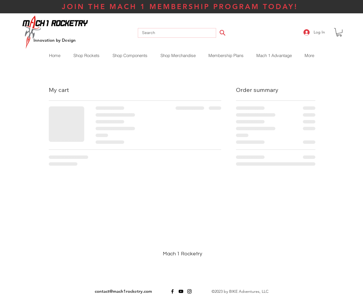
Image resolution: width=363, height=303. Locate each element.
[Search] (222, 32)
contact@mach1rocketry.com (123, 291)
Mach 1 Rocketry (182, 253)
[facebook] (172, 291)
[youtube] (181, 291)
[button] (339, 32)
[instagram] (189, 291)
